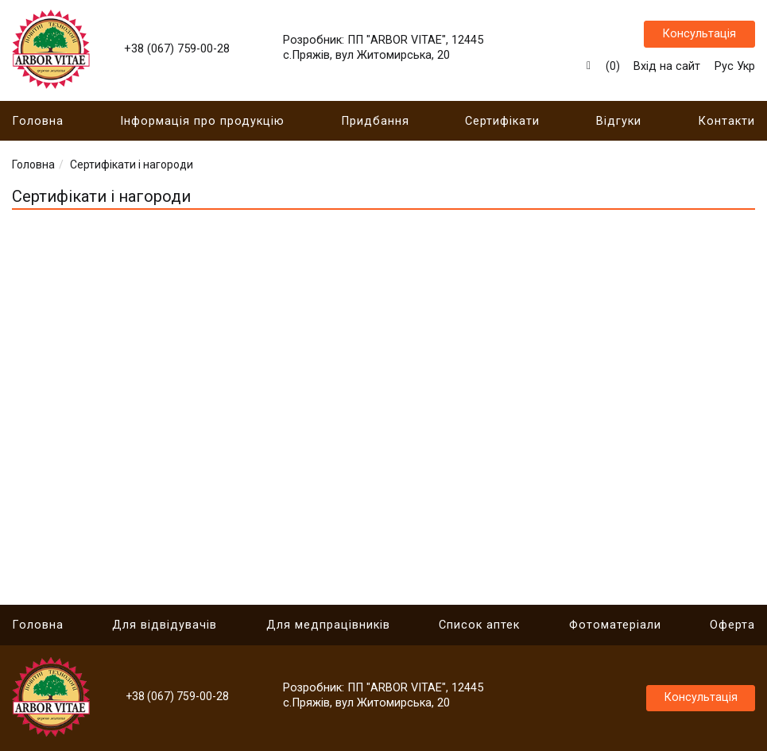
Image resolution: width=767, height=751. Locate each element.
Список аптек (479, 625)
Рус (724, 68)
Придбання (375, 126)
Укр (746, 68)
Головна (38, 126)
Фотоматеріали (615, 625)
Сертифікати (502, 126)
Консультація (699, 36)
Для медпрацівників (328, 625)
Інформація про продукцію (202, 126)
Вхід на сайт (666, 68)
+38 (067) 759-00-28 (177, 51)
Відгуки (618, 126)
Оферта (732, 625)
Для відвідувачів (164, 625)
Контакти (726, 126)
